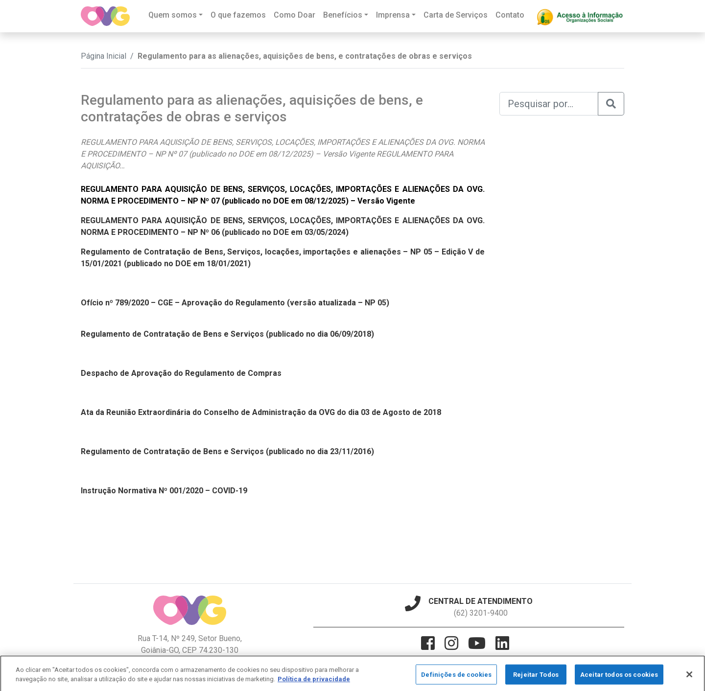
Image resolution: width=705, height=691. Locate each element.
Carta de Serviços (455, 15)
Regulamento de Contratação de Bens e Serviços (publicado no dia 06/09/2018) (227, 334)
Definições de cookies (456, 678)
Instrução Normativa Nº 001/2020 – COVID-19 (164, 490)
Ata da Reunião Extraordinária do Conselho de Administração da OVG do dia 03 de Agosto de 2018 (261, 412)
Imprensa (393, 15)
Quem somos (172, 15)
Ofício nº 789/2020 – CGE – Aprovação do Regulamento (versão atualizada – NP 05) (235, 302)
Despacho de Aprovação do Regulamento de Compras (181, 373)
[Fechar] (689, 678)
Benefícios (342, 15)
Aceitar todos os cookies (619, 678)
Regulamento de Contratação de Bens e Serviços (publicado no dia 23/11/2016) (227, 451)
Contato (509, 15)
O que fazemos (238, 15)
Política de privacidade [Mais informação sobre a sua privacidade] (314, 683)
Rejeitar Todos (536, 678)
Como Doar (294, 15)
